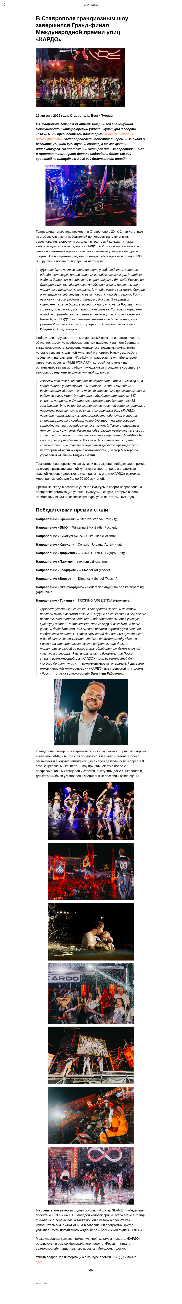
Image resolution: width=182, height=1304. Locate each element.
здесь (40, 1264)
